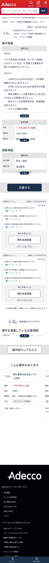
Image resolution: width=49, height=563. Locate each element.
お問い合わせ (8, 487)
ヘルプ (6, 492)
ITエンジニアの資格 (11, 528)
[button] (46, 393)
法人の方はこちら (10, 483)
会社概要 (7, 469)
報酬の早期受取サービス (13, 514)
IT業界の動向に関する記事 (13, 519)
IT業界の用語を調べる (12, 523)
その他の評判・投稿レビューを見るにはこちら (25, 308)
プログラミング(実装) (21, 401)
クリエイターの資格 (11, 533)
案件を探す (31, 6)
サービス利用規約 (10, 474)
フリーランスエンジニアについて (16, 509)
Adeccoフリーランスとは (13, 505)
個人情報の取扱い (10, 478)
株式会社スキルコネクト (30, 321)
